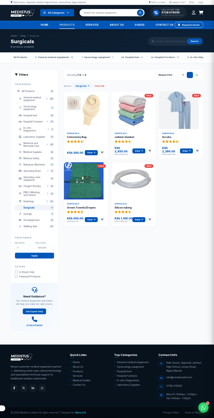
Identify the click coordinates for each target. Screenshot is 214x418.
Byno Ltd (80, 412)
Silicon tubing (123, 207)
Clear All (99, 86)
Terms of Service (194, 412)
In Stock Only (24, 272)
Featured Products (27, 276)
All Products (20, 57)
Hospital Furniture (165, 57)
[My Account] (193, 12)
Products (67, 24)
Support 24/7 (177, 2)
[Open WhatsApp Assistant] (203, 407)
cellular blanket (124, 137)
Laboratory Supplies (127, 384)
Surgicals (82, 86)
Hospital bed (132, 57)
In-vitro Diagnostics (126, 380)
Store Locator (157, 2)
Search (194, 41)
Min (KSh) (20, 243)
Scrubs (166, 137)
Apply (34, 255)
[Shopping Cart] (201, 12)
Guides (140, 24)
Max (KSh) (41, 243)
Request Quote (189, 24)
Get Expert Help (34, 311)
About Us (117, 24)
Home (45, 24)
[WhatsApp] (42, 388)
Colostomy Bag (77, 137)
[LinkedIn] (33, 388)
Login (200, 2)
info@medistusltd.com (172, 15)
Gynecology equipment (98, 57)
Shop (23, 36)
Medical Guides (80, 380)
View (91, 152)
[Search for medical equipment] (112, 12)
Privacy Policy (171, 412)
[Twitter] (23, 388)
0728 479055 (170, 12)
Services (92, 24)
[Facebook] (14, 388)
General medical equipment (54, 57)
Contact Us (164, 24)
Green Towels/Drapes (81, 207)
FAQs (191, 2)
